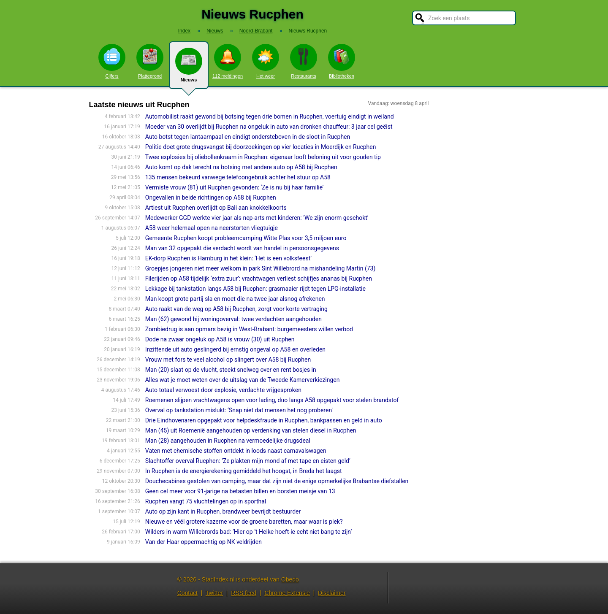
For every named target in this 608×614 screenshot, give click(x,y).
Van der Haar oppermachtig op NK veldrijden (203, 541)
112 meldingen (227, 61)
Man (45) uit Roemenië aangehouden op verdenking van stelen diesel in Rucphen (250, 430)
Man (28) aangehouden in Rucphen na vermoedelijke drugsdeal (227, 440)
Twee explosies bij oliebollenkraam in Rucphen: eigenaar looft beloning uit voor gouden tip (263, 157)
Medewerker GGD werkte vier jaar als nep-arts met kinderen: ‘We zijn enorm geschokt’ (257, 217)
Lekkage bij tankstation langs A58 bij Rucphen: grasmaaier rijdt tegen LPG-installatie (255, 288)
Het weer (265, 61)
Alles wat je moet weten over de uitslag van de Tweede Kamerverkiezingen (242, 379)
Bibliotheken (341, 61)
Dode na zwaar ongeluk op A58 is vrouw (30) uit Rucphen (220, 339)
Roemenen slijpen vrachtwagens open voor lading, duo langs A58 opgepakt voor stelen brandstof (272, 400)
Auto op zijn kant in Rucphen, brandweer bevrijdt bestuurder (223, 511)
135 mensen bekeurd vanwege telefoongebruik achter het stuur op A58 (238, 177)
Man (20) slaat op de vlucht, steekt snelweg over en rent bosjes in (230, 369)
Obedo (290, 579)
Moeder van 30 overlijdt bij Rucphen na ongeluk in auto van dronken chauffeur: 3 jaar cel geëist (269, 126)
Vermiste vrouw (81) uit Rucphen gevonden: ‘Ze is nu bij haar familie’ (234, 187)
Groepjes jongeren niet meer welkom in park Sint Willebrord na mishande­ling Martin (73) (260, 268)
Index (184, 31)
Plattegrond (149, 61)
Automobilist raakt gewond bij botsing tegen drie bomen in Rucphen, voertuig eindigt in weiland (269, 116)
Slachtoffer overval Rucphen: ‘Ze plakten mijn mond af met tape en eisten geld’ (247, 460)
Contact (187, 593)
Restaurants (303, 61)
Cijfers (111, 61)
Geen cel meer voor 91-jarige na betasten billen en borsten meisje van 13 (240, 491)
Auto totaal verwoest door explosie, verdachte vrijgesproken (223, 390)
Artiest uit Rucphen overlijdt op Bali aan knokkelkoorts (216, 207)
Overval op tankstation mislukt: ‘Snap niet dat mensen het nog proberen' (239, 410)
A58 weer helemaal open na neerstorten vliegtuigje (211, 228)
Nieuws (188, 68)
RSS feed (243, 593)
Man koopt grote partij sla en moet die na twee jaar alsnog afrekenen (235, 298)
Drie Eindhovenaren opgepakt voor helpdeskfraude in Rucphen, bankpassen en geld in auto (263, 420)
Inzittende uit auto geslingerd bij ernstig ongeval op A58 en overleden (235, 349)
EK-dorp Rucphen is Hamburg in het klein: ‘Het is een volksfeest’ (228, 258)
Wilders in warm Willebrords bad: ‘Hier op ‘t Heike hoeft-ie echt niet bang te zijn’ (248, 531)
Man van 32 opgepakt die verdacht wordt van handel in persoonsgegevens (242, 248)
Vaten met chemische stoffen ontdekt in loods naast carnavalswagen (235, 450)
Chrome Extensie (286, 593)
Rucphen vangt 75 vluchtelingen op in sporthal (205, 501)
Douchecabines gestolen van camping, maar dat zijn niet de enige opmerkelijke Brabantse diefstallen (277, 481)
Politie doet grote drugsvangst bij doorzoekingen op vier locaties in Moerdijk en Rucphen (260, 146)
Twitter (214, 593)
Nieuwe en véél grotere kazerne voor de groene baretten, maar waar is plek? (244, 521)
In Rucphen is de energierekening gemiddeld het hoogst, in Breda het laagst (243, 471)
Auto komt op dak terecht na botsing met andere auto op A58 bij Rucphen (241, 167)
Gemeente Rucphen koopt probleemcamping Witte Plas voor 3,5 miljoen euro (246, 238)
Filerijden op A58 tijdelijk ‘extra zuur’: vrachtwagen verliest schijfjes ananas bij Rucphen (258, 278)
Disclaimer (331, 593)
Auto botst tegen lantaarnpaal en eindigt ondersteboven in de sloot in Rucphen (247, 136)
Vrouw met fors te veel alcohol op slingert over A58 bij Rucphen (228, 359)
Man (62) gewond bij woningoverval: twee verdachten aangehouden (233, 319)
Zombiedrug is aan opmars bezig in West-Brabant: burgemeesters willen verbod (249, 329)
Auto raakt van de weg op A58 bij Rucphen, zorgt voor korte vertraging (236, 309)
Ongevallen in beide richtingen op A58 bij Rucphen (210, 197)
